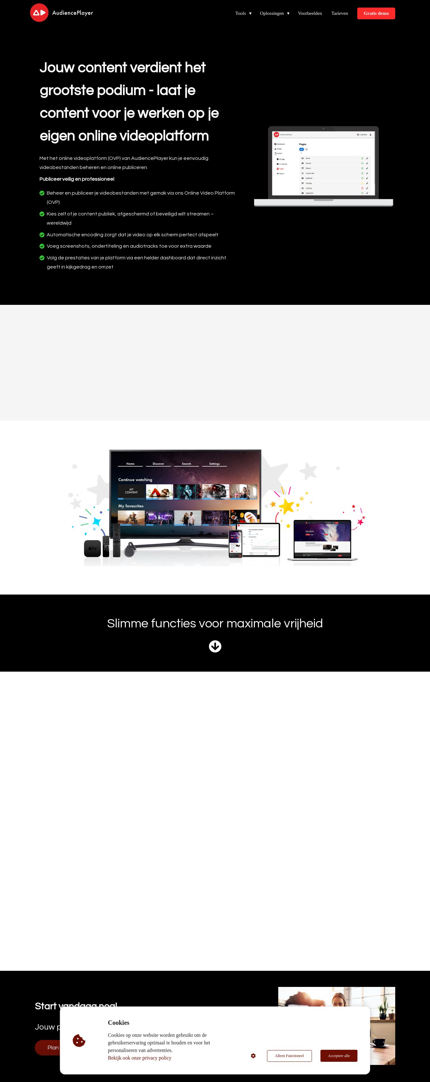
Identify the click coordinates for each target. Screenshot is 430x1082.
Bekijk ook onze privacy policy (140, 1058)
